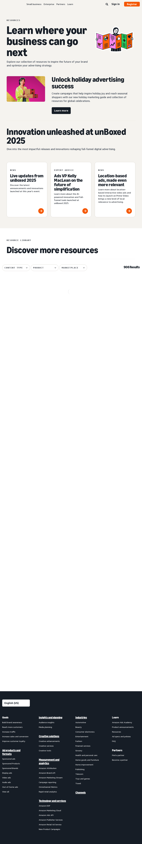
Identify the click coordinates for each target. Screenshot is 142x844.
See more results (71, 537)
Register (132, 4)
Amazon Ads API (46, 675)
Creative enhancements (49, 601)
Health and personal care (86, 615)
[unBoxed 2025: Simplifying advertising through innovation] (71, 435)
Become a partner (120, 620)
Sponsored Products (11, 624)
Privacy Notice (42, 708)
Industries (81, 577)
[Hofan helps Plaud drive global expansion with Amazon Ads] (71, 309)
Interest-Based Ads (61, 708)
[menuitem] (16, 633)
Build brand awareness (12, 583)
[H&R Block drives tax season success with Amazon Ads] (118, 497)
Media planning (45, 587)
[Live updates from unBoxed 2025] (27, 189)
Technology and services (52, 661)
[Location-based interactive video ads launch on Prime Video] (118, 435)
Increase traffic (8, 592)
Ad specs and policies (121, 597)
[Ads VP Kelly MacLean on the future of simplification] (71, 189)
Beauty (78, 587)
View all (5, 652)
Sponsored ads (8, 619)
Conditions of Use (23, 708)
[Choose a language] (16, 563)
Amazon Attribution (47, 628)
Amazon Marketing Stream (51, 638)
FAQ (114, 601)
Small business (33, 4)
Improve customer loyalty (13, 601)
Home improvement (84, 625)
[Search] (107, 4)
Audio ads (6, 642)
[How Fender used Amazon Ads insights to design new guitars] (71, 372)
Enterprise (49, 4)
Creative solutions (49, 596)
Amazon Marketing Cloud (50, 671)
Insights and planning (50, 577)
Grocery (78, 611)
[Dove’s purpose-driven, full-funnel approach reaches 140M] (24, 372)
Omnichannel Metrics (48, 647)
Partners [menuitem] (117, 610)
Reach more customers (12, 587)
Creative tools (45, 611)
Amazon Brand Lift (47, 633)
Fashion (78, 601)
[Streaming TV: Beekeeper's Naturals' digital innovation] (24, 309)
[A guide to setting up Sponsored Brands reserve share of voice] (118, 372)
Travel (78, 644)
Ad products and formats (11, 612)
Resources (116, 592)
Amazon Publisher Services (51, 680)
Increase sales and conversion (15, 597)
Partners (60, 4)
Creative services (46, 606)
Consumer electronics (85, 592)
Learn (70, 4)
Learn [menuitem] (115, 577)
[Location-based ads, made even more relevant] (115, 189)
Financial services (82, 606)
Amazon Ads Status (101, 708)
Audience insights (46, 583)
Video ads (6, 638)
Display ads (7, 633)
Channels (80, 653)
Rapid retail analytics (48, 652)
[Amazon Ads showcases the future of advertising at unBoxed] (118, 309)
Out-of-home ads (10, 647)
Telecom (79, 634)
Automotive (80, 583)
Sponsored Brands (10, 628)
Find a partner (118, 615)
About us (6, 708)
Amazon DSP (44, 666)
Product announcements (123, 587)
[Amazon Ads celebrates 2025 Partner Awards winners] (24, 497)
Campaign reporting (47, 642)
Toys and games (82, 639)
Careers (118, 708)
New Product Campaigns (49, 689)
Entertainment (81, 597)
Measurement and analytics (49, 621)
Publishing (79, 629)
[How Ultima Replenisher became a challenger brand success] (71, 497)
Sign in (115, 4)
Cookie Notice (81, 708)
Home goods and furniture (87, 620)
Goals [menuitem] (5, 577)
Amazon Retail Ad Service (50, 685)
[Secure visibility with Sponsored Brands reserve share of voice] (24, 435)
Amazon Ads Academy (122, 583)
